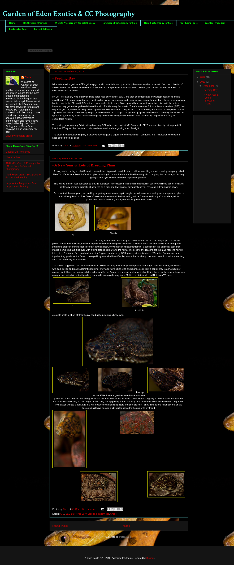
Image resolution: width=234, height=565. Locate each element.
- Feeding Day (63, 78)
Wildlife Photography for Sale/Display (75, 23)
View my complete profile (19, 135)
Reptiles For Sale (18, 29)
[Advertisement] (210, 168)
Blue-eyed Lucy (78, 514)
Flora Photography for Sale (158, 23)
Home (12, 23)
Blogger (150, 558)
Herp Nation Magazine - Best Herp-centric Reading (21, 185)
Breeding (92, 514)
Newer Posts (60, 525)
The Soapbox (13, 157)
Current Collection (43, 29)
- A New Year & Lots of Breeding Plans (83, 165)
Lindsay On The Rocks (18, 151)
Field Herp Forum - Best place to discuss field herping (23, 176)
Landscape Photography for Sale (119, 23)
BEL (68, 514)
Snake (113, 514)
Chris (28, 77)
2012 (203, 77)
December (209, 86)
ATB (62, 514)
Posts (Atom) (125, 537)
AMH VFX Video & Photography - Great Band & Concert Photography (23, 166)
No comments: (91, 145)
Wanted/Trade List (215, 23)
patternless (103, 514)
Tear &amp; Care (189, 23)
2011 (203, 81)
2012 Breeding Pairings (35, 23)
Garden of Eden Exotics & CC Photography (69, 14)
